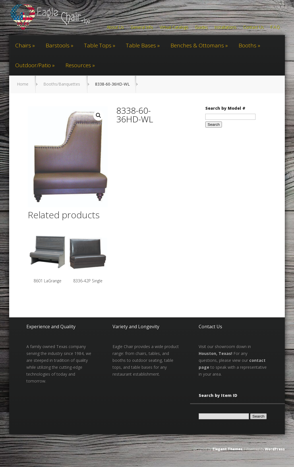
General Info (142, 27)
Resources (78, 65)
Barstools (57, 45)
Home (22, 84)
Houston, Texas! (215, 353)
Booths (247, 45)
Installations (225, 27)
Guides (201, 27)
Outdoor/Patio (33, 65)
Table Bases (141, 45)
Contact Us (253, 27)
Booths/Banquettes (61, 84)
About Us (115, 27)
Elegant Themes (227, 449)
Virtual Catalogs (174, 27)
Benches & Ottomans (197, 45)
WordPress (275, 449)
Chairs (23, 45)
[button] (98, 115)
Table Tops (97, 45)
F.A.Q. (275, 27)
